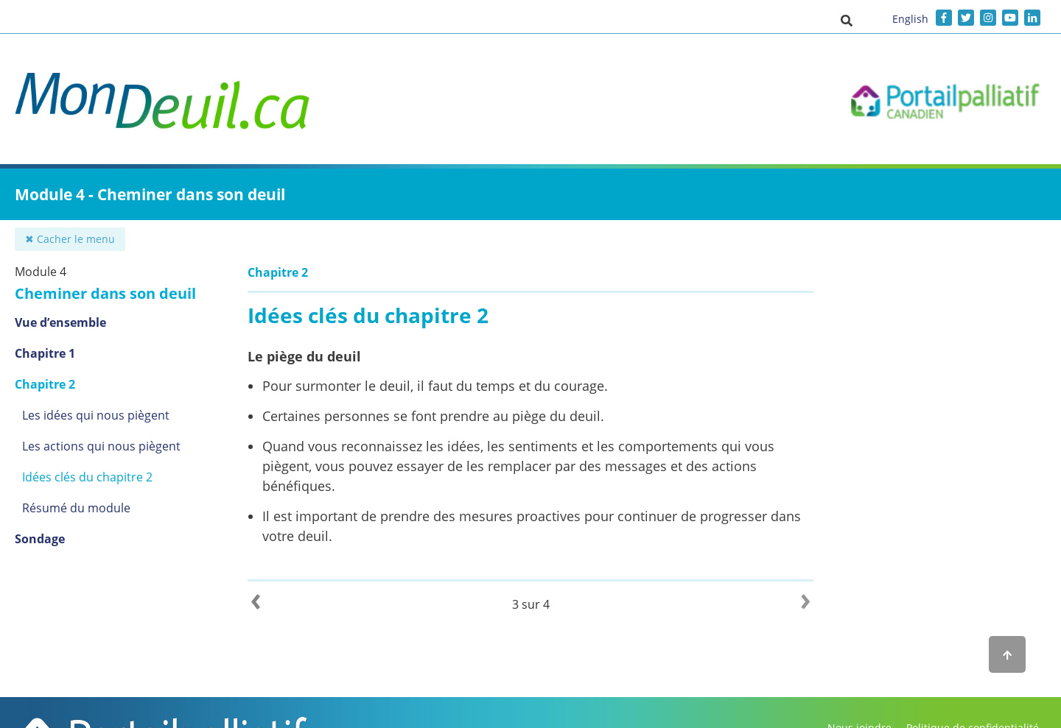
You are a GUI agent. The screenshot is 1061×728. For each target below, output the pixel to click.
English (910, 19)
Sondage (40, 539)
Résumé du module (76, 508)
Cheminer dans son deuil (105, 293)
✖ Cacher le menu (70, 239)
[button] (846, 19)
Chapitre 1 (45, 353)
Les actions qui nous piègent (101, 446)
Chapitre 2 (45, 384)
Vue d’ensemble (60, 322)
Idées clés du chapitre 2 (87, 477)
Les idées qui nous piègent (95, 415)
